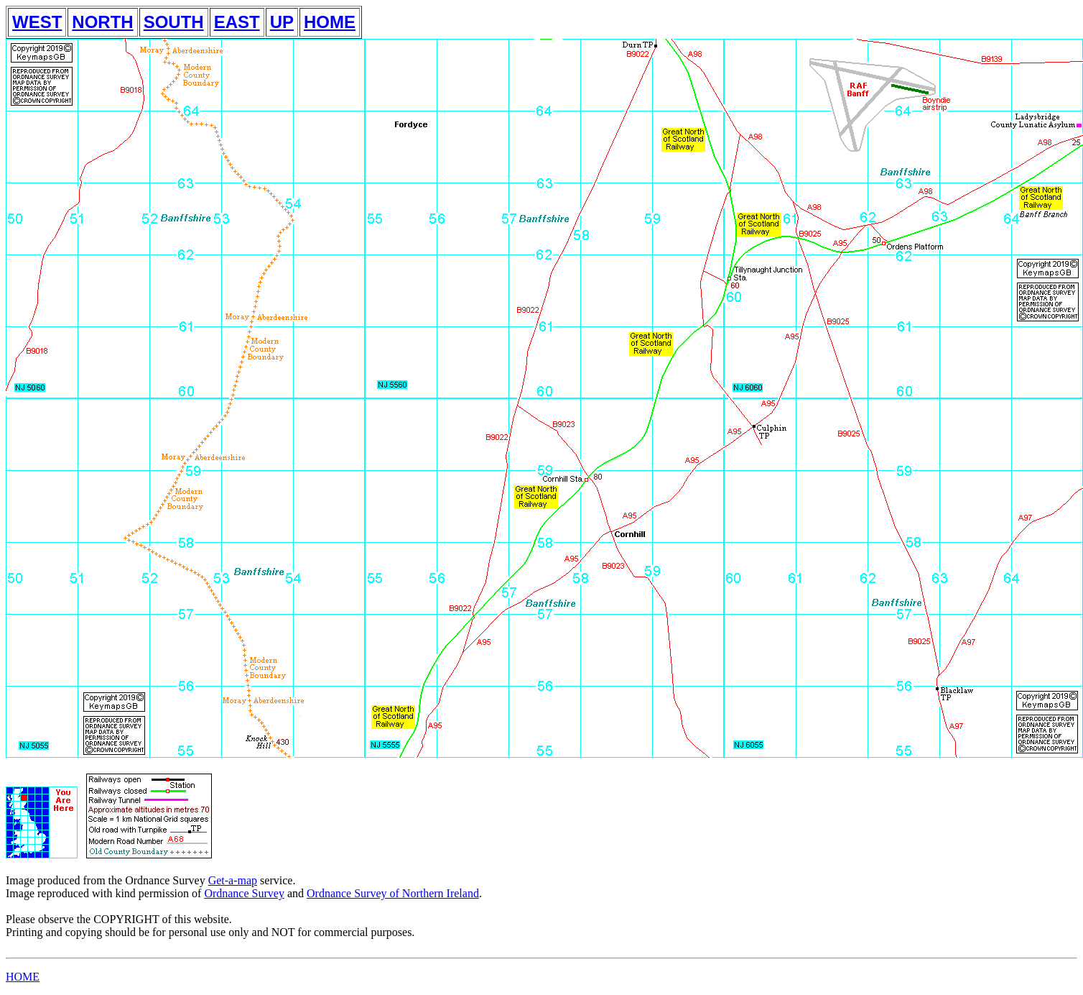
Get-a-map (232, 880)
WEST (37, 22)
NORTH (102, 22)
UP (282, 22)
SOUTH (174, 22)
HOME (329, 22)
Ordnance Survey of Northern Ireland (393, 893)
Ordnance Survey (244, 893)
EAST (237, 22)
